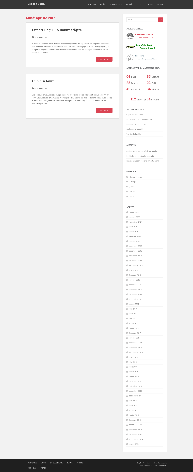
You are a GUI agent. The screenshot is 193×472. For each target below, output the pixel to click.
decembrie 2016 (135, 342)
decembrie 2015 (135, 381)
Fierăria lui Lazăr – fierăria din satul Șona (142, 161)
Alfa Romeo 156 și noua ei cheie (139, 119)
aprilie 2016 (133, 371)
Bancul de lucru (116, 4)
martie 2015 (134, 415)
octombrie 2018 (135, 260)
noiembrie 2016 (135, 347)
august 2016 (134, 357)
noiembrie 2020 (135, 222)
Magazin (160, 4)
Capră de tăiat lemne (134, 114)
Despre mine (92, 4)
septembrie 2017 (136, 299)
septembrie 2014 (136, 439)
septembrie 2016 (136, 352)
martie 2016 (134, 376)
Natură (129, 4)
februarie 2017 (135, 333)
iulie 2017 (133, 309)
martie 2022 (134, 212)
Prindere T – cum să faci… (136, 124)
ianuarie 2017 (134, 338)
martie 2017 (134, 328)
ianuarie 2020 (134, 241)
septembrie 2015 (136, 396)
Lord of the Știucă (145, 46)
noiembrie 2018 (135, 256)
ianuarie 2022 (134, 217)
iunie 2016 (133, 367)
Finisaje (133, 182)
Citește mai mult (104, 59)
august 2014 (134, 444)
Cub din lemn (43, 81)
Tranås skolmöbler (133, 134)
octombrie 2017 (135, 294)
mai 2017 (133, 318)
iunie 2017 (133, 313)
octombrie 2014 (135, 434)
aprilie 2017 (133, 323)
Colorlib (148, 465)
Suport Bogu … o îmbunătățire (57, 30)
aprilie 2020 (133, 231)
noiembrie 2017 (135, 289)
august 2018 (134, 270)
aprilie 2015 (133, 410)
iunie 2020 (133, 227)
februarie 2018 (135, 275)
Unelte (138, 4)
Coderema (146, 57)
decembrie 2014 (135, 425)
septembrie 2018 (136, 265)
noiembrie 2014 (135, 429)
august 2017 (134, 304)
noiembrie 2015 (135, 386)
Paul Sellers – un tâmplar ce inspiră (140, 156)
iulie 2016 (133, 362)
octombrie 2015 (135, 391)
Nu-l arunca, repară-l (134, 129)
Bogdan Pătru (36, 3)
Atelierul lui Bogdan (145, 35)
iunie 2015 (133, 405)
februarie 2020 (135, 236)
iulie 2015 (133, 400)
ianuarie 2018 (134, 280)
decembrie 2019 (135, 246)
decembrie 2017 (135, 284)
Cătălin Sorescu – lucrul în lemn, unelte (141, 151)
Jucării (102, 4)
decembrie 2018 (135, 251)
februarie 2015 (135, 420)
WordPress (163, 465)
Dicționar (149, 4)
